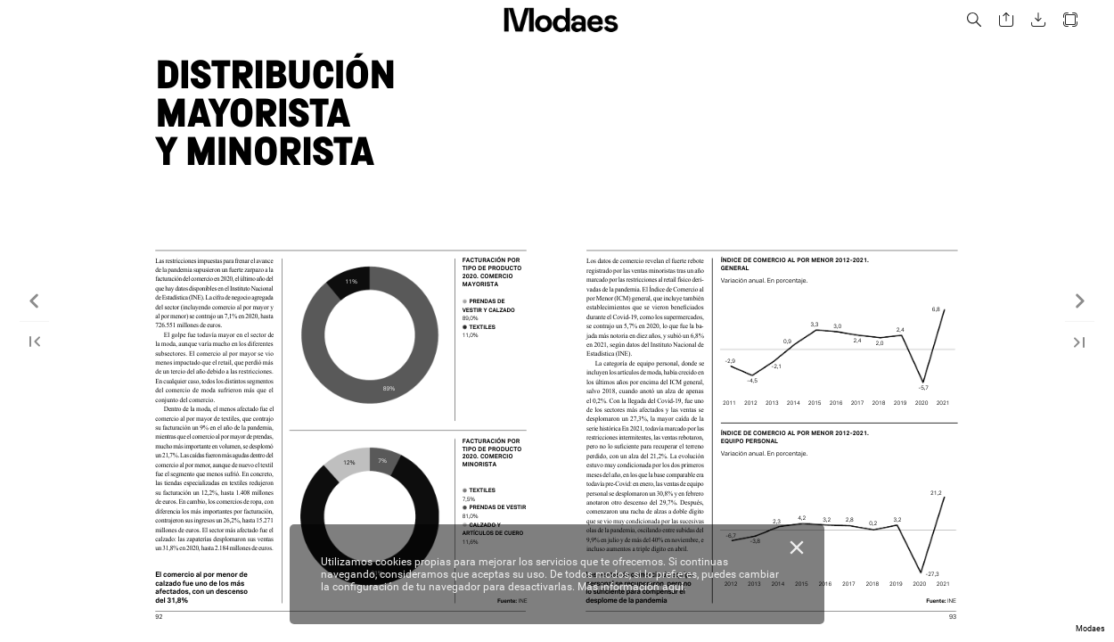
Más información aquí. (631, 586)
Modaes (1090, 628)
